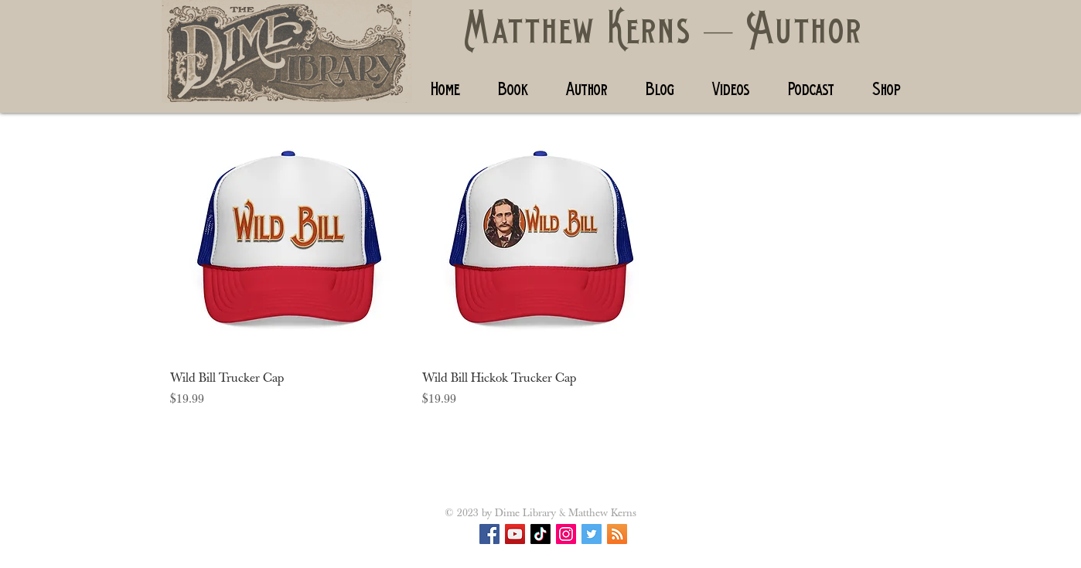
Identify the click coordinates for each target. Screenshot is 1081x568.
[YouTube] (515, 534)
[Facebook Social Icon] (489, 534)
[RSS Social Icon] (617, 534)
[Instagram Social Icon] (566, 534)
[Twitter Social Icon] (591, 534)
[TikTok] (540, 534)
